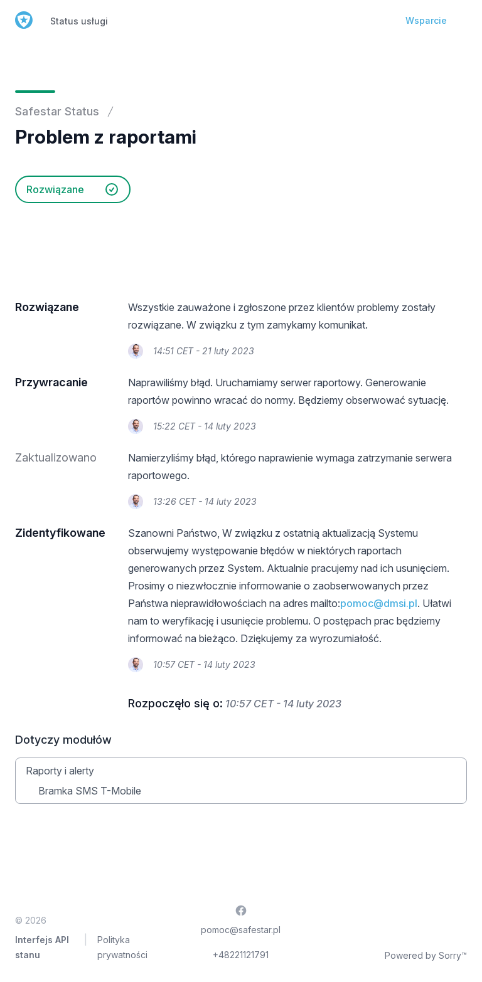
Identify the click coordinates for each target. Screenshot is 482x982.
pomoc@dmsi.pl (378, 603)
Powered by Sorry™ (426, 955)
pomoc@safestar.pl (241, 929)
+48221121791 (241, 954)
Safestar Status (57, 111)
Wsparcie (426, 20)
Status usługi (79, 21)
